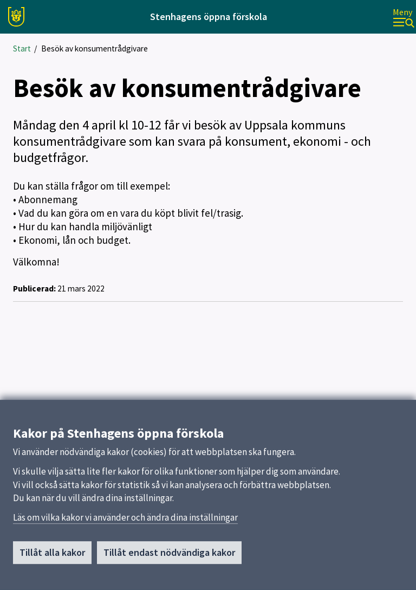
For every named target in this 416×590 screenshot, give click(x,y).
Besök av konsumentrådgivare (94, 48)
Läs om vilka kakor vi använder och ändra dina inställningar (125, 521)
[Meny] (403, 17)
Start (22, 48)
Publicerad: (34, 288)
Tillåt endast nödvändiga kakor (169, 556)
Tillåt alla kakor (52, 556)
